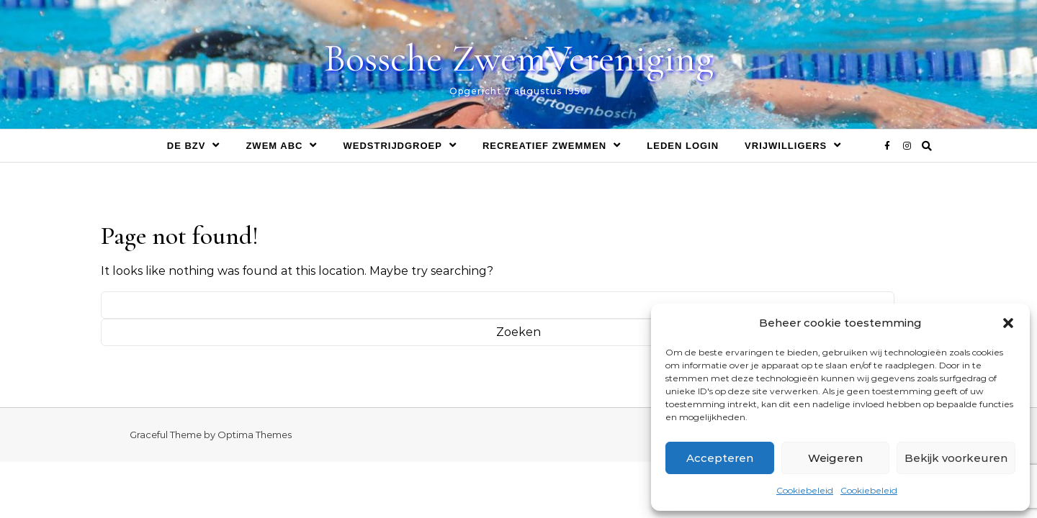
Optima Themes (254, 434)
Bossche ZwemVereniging (519, 58)
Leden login (683, 145)
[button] (1008, 323)
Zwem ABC (274, 145)
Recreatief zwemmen (544, 145)
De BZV (186, 145)
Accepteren (719, 458)
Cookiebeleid (804, 490)
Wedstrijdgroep (392, 145)
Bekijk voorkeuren (955, 458)
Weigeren (835, 458)
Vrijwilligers (786, 145)
